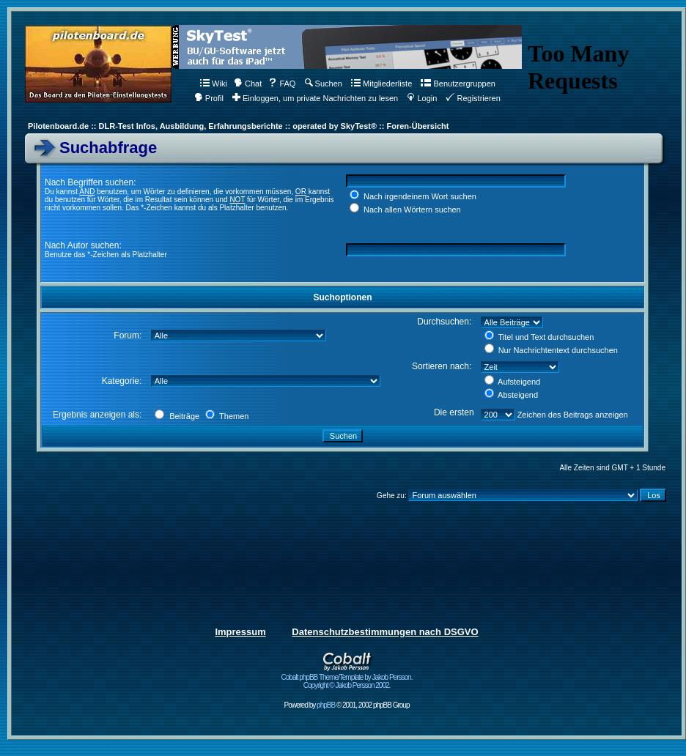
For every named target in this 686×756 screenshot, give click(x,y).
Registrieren (473, 98)
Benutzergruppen (458, 83)
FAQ (281, 83)
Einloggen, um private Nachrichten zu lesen (315, 98)
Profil (209, 98)
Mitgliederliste (381, 83)
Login (422, 98)
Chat (248, 83)
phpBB (326, 705)
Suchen (323, 83)
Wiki (213, 83)
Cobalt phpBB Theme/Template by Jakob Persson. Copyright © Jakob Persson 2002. (347, 678)
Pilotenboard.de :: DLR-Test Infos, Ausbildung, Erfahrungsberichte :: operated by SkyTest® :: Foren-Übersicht (238, 126)
